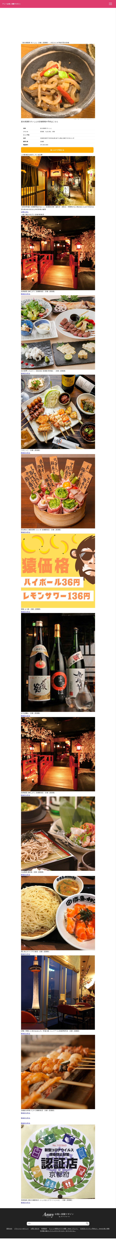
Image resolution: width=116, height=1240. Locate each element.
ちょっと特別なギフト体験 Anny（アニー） (63, 1228)
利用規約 (44, 1228)
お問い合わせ (35, 1228)
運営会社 (9, 1228)
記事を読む (25, 212)
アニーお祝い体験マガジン (11, 4)
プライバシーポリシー (21, 1228)
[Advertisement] (58, 23)
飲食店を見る (25, 294)
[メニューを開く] (109, 3)
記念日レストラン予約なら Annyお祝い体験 (94, 1228)
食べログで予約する (57, 150)
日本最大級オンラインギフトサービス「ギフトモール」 (58, 1231)
